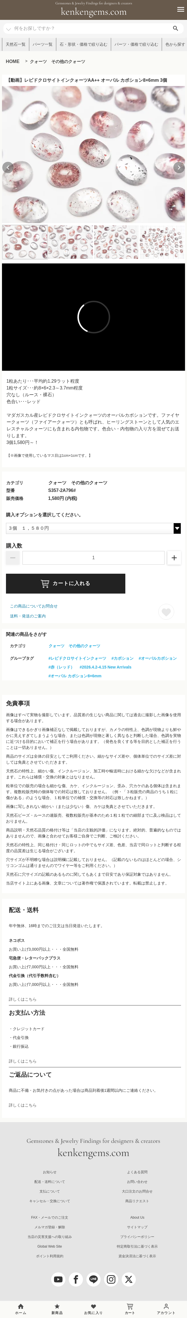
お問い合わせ (137, 1182)
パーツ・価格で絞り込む (136, 44)
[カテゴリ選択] (8, 26)
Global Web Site (50, 1246)
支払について (50, 1191)
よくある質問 (137, 1172)
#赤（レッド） (62, 667)
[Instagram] (111, 1279)
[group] (93, 154)
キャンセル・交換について (49, 1201)
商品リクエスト (137, 1201)
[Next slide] (179, 167)
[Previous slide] (8, 167)
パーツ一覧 (43, 44)
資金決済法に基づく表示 (137, 1256)
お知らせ (50, 1172)
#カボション (122, 658)
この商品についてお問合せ (34, 606)
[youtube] (58, 1279)
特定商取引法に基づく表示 (137, 1246)
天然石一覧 (16, 44)
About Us (137, 1217)
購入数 (14, 546)
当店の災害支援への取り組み (50, 1237)
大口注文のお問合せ (137, 1191)
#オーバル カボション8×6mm (75, 676)
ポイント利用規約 (49, 1256)
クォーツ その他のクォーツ (57, 61)
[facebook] (76, 1279)
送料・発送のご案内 (28, 616)
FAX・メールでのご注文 (49, 1217)
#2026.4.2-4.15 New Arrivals (105, 667)
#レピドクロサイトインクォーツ (78, 658)
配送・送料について (49, 1182)
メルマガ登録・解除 (49, 1227)
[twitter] (129, 1279)
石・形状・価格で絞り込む (83, 44)
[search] (175, 28)
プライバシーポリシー (137, 1237)
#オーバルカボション (158, 658)
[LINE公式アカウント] (93, 1279)
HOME (13, 61)
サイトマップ (137, 1227)
